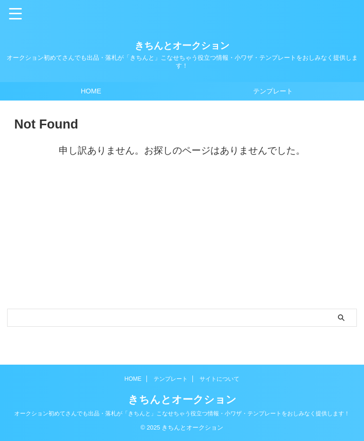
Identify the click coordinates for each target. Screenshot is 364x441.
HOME (91, 91)
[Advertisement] (177, 237)
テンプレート (273, 91)
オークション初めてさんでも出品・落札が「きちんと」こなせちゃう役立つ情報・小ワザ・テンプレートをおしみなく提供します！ (182, 413)
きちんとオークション (182, 45)
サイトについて (219, 379)
